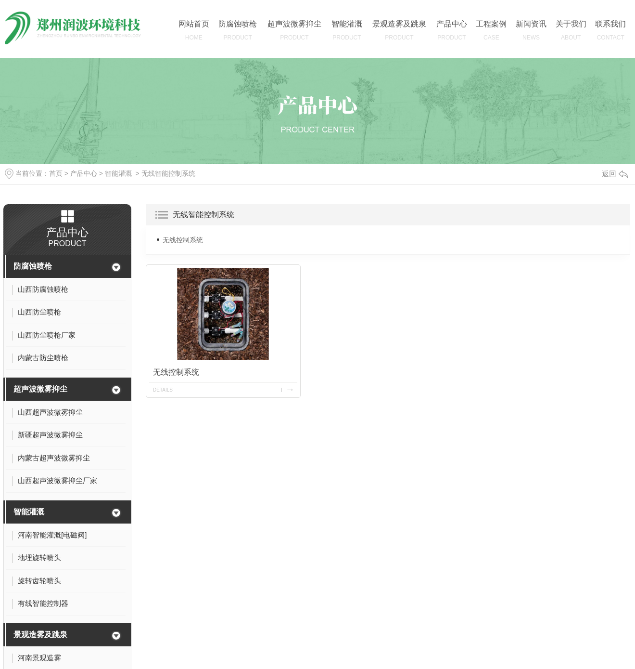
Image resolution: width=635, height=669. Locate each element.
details (163, 390)
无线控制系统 (183, 240)
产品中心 (83, 173)
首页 (56, 173)
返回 (615, 174)
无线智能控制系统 (168, 173)
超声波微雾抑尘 (40, 389)
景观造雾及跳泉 (40, 634)
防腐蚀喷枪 (32, 266)
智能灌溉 (118, 173)
